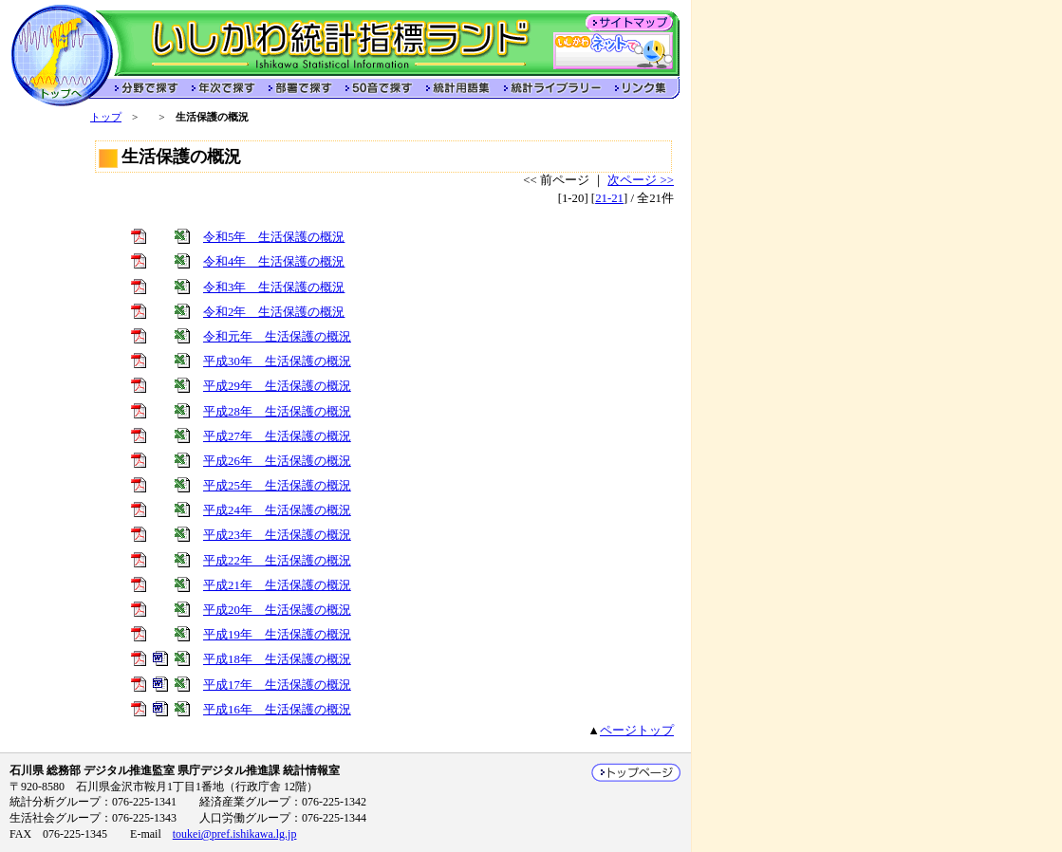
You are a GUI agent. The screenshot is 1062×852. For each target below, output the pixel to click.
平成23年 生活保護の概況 (277, 535)
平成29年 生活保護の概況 (277, 386)
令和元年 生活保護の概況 (277, 336)
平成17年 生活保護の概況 (277, 685)
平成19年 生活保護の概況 (277, 634)
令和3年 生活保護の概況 (274, 287)
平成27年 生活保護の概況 (277, 436)
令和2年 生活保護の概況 (274, 312)
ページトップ (637, 730)
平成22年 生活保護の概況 (277, 560)
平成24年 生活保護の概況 (277, 510)
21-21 (609, 198)
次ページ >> (640, 180)
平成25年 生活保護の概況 (277, 485)
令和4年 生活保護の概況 (274, 262)
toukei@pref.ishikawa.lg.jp (235, 834)
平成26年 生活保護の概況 (277, 461)
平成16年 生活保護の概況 (277, 709)
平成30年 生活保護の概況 (277, 361)
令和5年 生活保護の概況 (274, 237)
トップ (105, 116)
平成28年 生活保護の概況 (277, 411)
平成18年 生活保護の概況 (277, 659)
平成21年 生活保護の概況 (277, 585)
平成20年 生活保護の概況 (277, 610)
